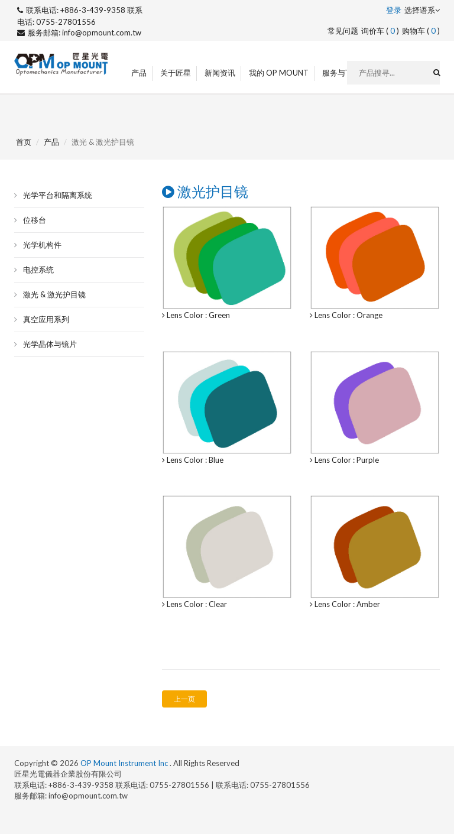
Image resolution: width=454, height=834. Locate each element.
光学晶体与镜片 (50, 344)
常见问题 (342, 30)
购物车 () (421, 30)
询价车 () (380, 30)
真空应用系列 (46, 319)
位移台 (34, 220)
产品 (139, 72)
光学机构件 (42, 244)
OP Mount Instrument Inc (125, 763)
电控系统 (38, 269)
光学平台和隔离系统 (57, 195)
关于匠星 (175, 72)
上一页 (184, 699)
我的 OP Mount (279, 72)
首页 (23, 142)
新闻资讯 (220, 72)
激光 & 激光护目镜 (54, 294)
